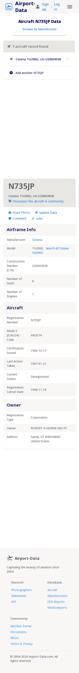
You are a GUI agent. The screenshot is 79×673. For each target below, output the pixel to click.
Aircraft (52, 590)
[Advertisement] (39, 129)
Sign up (45, 7)
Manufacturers (57, 596)
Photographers (21, 590)
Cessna (37, 240)
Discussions (18, 632)
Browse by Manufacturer (40, 29)
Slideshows (18, 596)
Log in (57, 7)
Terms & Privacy (21, 644)
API (13, 602)
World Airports (57, 608)
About (14, 638)
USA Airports (56, 602)
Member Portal (20, 626)
